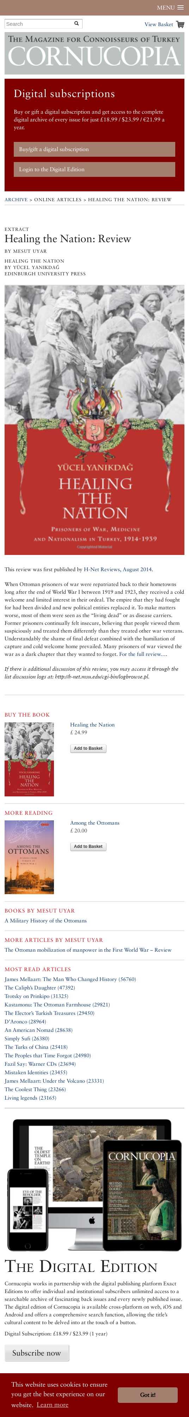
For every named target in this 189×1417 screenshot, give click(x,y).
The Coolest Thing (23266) (35, 1089)
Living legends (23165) (30, 1098)
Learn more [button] (52, 1404)
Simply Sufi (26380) (27, 1038)
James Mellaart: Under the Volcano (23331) (54, 1081)
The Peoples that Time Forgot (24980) (48, 1055)
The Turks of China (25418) (36, 1047)
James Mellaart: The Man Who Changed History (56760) (70, 979)
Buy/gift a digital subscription (54, 149)
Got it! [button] (148, 1395)
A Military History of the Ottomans (46, 920)
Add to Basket (88, 748)
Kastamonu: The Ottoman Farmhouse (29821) (57, 1005)
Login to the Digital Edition (52, 169)
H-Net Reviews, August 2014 (118, 569)
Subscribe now (36, 1352)
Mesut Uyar (56, 911)
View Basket (159, 24)
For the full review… (142, 654)
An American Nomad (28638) (39, 1030)
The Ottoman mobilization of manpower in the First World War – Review (88, 950)
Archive (16, 199)
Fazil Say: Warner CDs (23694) (40, 1064)
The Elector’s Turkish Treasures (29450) (49, 1013)
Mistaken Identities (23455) (36, 1072)
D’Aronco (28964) (25, 1021)
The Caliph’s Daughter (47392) (40, 988)
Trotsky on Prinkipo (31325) (36, 996)
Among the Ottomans (95, 823)
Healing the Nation (92, 725)
